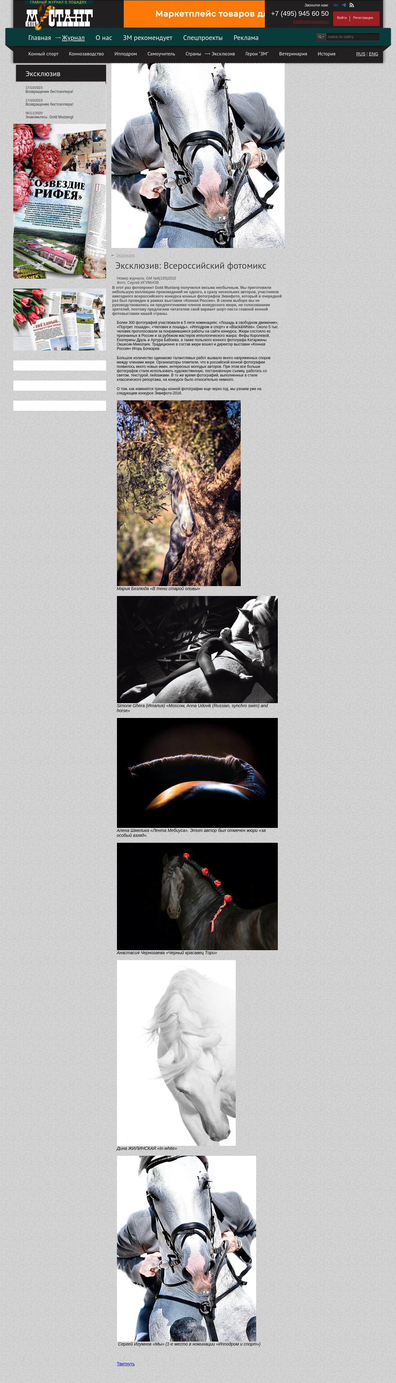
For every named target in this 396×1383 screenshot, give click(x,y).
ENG (373, 53)
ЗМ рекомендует (148, 37)
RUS (360, 53)
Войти (342, 18)
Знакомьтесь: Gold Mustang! (50, 117)
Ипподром (125, 53)
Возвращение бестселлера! (49, 91)
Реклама (246, 37)
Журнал (73, 37)
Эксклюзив (223, 53)
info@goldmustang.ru (311, 22)
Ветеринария (293, 53)
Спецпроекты (203, 37)
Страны (193, 53)
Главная (39, 37)
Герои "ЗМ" (257, 53)
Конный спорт (43, 53)
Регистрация (363, 18)
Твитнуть (126, 1363)
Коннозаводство (86, 53)
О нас (104, 37)
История (327, 53)
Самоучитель (161, 53)
